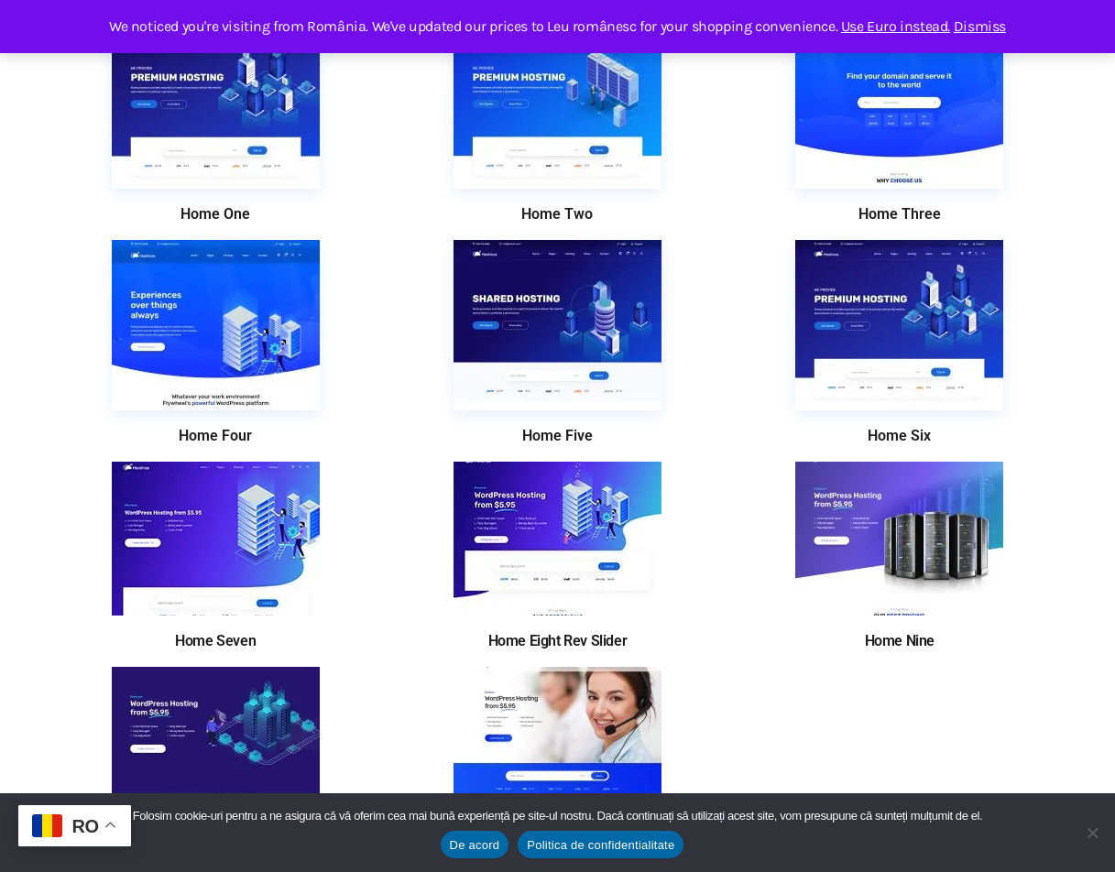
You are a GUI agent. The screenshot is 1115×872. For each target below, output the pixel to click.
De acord (475, 845)
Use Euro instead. (895, 26)
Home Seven (215, 641)
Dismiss (980, 26)
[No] (1092, 832)
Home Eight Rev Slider (558, 641)
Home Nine (900, 641)
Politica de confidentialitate (600, 845)
